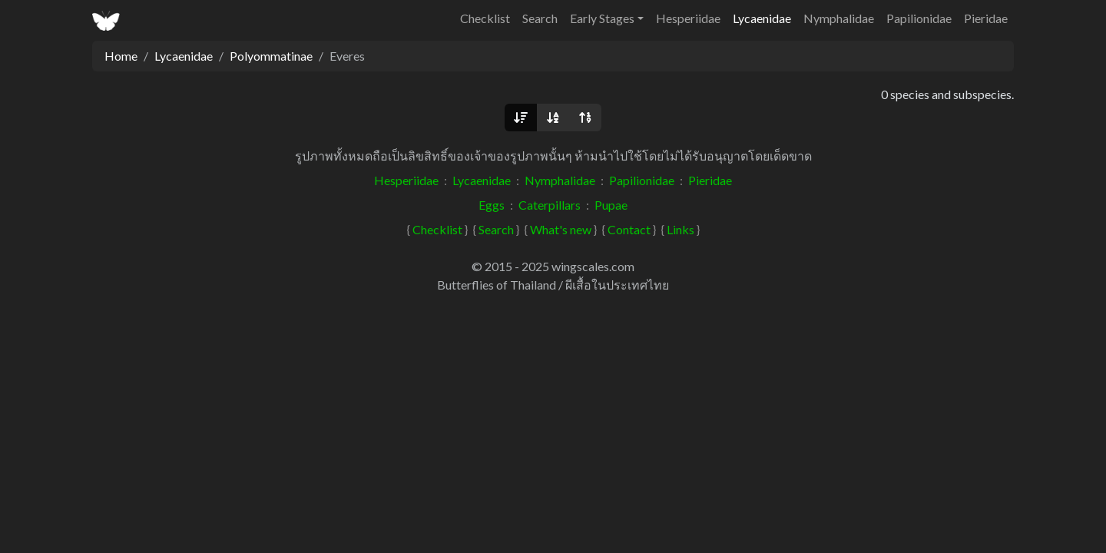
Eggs (491, 204)
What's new (560, 229)
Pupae (611, 204)
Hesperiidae (688, 18)
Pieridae (986, 18)
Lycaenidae (762, 18)
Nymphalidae (838, 18)
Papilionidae (919, 18)
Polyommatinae (271, 55)
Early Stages (602, 18)
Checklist (485, 18)
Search (540, 18)
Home (120, 55)
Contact (629, 229)
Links (680, 229)
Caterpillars (549, 204)
